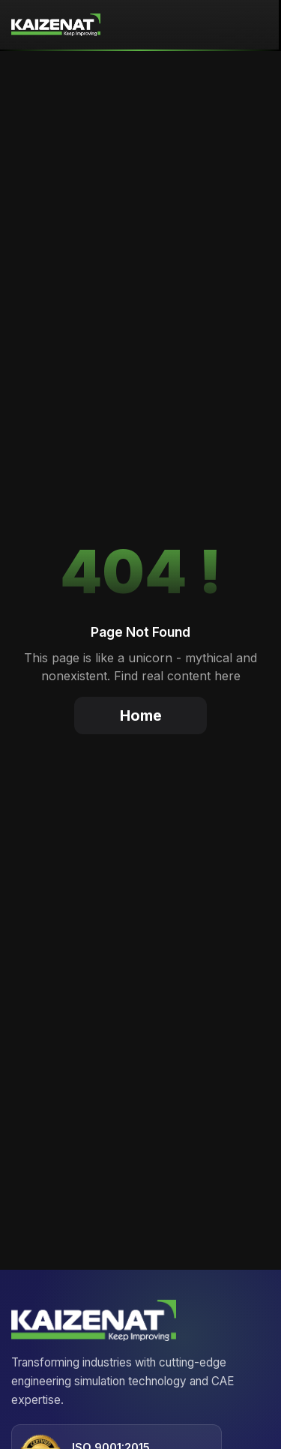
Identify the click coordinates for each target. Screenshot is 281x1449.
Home (141, 715)
